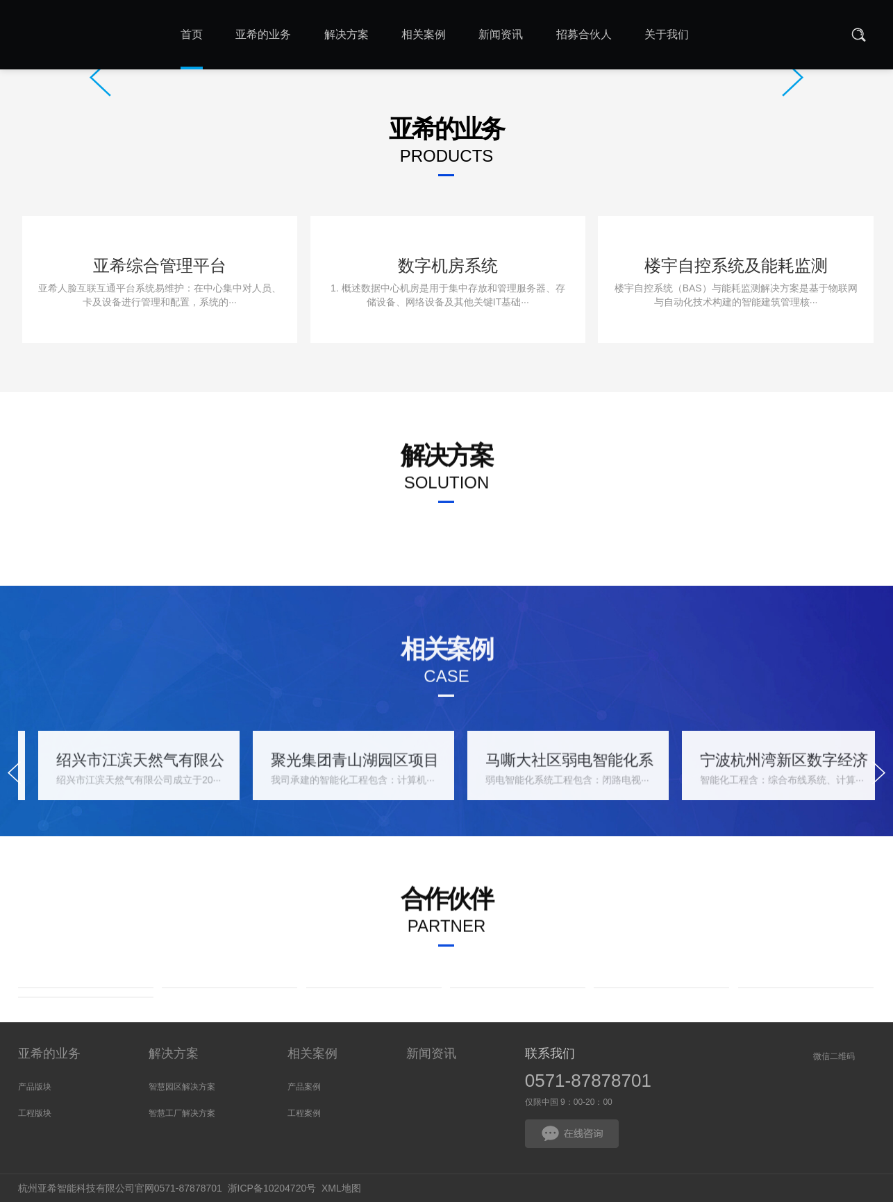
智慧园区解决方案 (182, 1087)
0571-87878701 (588, 1080)
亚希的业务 (49, 1053)
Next (792, 77)
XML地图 (341, 1188)
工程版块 (34, 1113)
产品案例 (304, 1087)
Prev (100, 77)
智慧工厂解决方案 (182, 1113)
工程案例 (304, 1113)
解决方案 (174, 1053)
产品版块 (34, 1087)
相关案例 (312, 1053)
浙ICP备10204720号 (272, 1188)
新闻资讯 (431, 1053)
